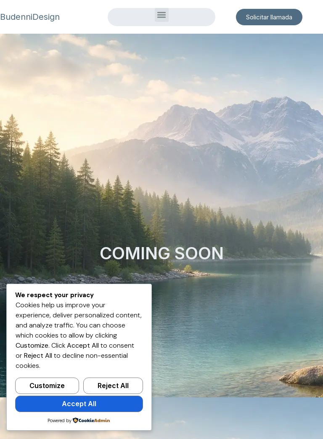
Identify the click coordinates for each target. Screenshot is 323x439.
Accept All (79, 403)
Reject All (113, 385)
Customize (47, 385)
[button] (162, 15)
